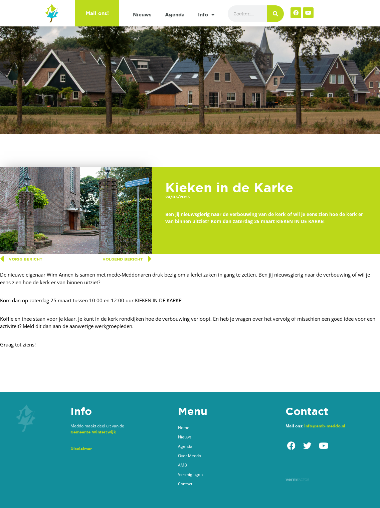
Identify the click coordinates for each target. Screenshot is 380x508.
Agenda (175, 14)
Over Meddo (189, 456)
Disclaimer (81, 448)
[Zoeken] (275, 13)
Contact (185, 484)
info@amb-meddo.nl (324, 425)
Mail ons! (97, 13)
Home (183, 427)
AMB (182, 465)
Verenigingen (190, 474)
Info (206, 15)
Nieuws (142, 14)
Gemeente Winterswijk (93, 431)
